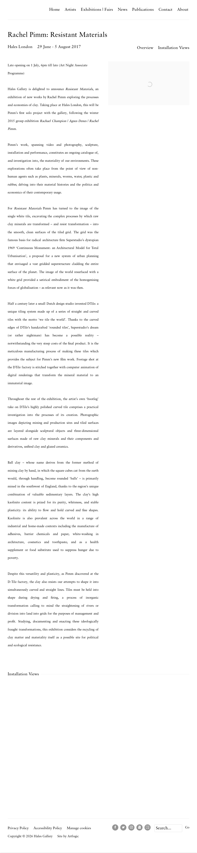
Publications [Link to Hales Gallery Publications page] (143, 10)
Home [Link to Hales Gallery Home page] (54, 10)
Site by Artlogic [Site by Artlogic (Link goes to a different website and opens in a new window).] (68, 836)
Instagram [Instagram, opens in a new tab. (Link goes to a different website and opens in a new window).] (131, 827)
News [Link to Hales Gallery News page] (122, 10)
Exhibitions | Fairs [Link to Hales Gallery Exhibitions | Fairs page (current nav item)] (97, 10)
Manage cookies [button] (79, 828)
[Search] (168, 828)
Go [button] (187, 827)
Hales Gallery (25, 9)
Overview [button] (145, 48)
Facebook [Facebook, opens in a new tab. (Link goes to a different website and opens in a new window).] (115, 827)
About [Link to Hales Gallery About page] (182, 10)
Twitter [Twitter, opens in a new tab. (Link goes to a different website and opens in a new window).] (123, 827)
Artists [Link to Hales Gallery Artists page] (70, 10)
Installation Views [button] (173, 48)
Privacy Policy (18, 828)
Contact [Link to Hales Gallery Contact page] (165, 10)
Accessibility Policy (47, 828)
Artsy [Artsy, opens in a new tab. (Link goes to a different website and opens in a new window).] (147, 827)
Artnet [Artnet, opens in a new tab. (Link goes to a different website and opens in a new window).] (139, 827)
